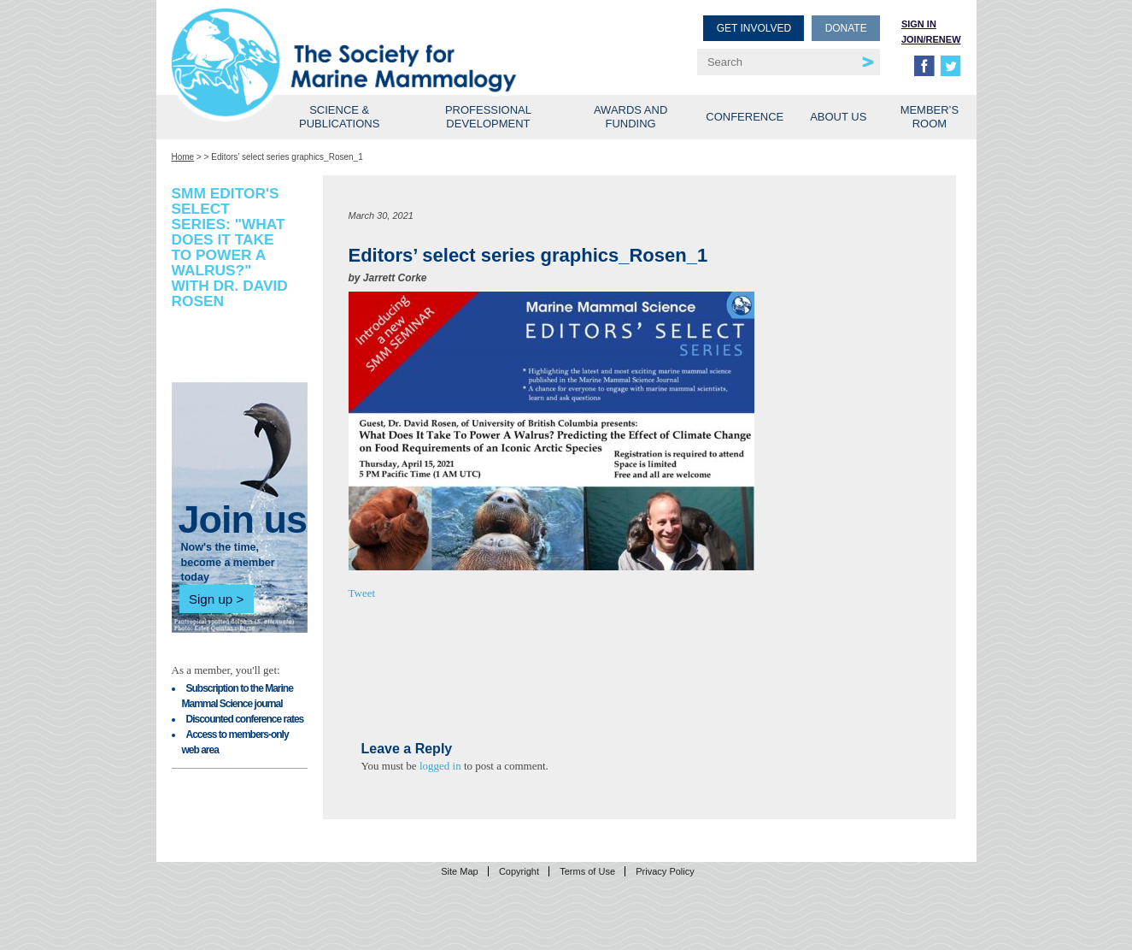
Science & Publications (339, 116)
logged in (440, 765)
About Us (838, 116)
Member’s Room (929, 116)
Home (183, 157)
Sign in (918, 24)
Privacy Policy (665, 871)
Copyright (519, 871)
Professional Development (488, 116)
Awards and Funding (630, 116)
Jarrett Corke (395, 278)
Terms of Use (587, 871)
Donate (846, 28)
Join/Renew (931, 39)
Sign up (210, 599)
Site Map (459, 871)
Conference (744, 116)
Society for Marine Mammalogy (372, 40)
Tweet (362, 593)
